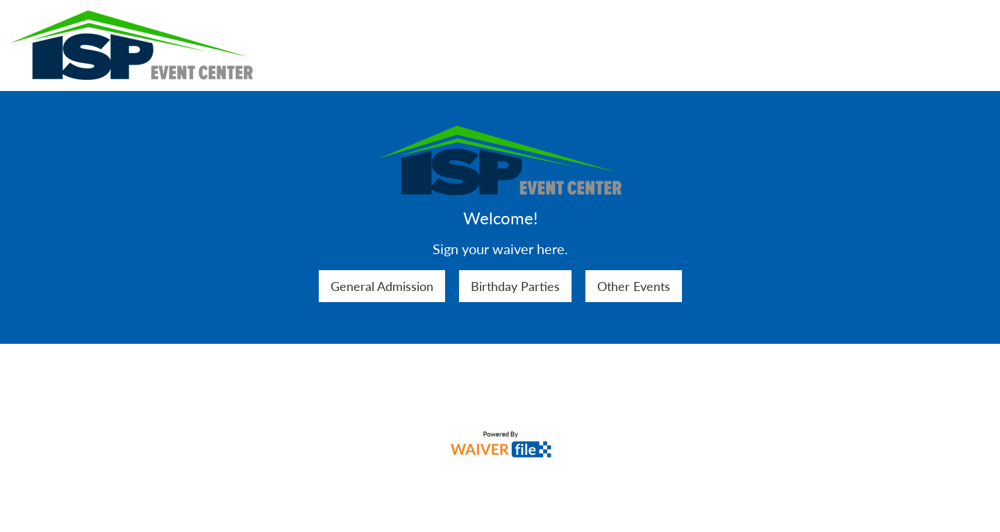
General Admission (382, 286)
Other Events (633, 286)
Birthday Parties (515, 286)
